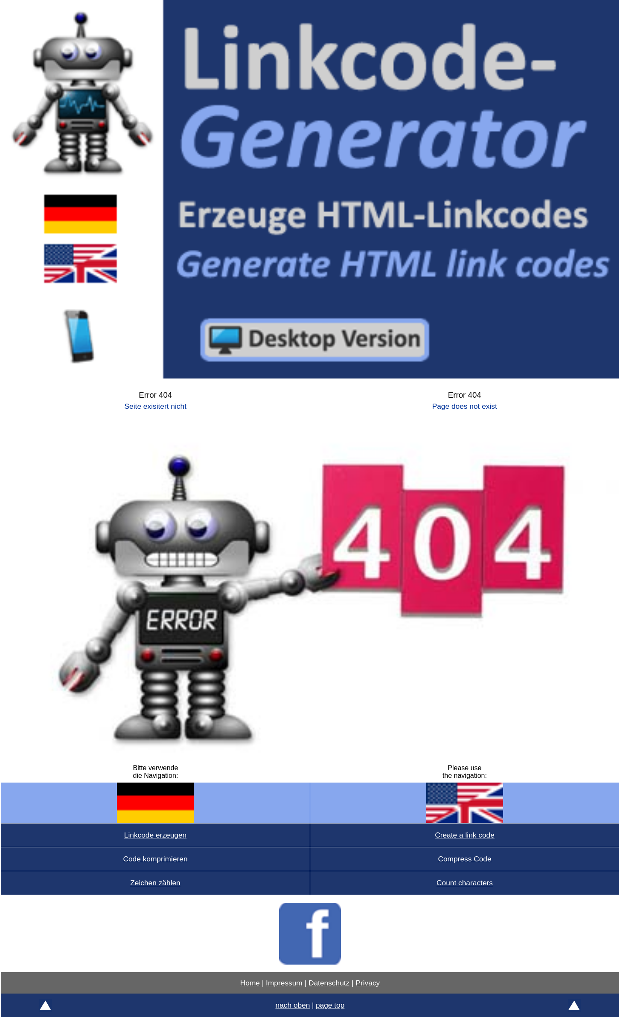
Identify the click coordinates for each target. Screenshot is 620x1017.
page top (330, 1005)
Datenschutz (329, 983)
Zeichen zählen (155, 882)
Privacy (367, 983)
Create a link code (465, 835)
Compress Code (464, 859)
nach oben (293, 1005)
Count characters (465, 882)
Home (250, 983)
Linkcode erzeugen (155, 835)
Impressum (284, 983)
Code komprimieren (155, 859)
